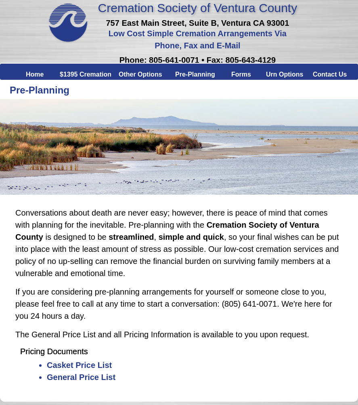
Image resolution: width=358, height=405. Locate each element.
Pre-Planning (192, 73)
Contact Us (326, 73)
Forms (237, 73)
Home (32, 73)
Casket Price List (79, 365)
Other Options (136, 73)
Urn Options (278, 73)
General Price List (81, 377)
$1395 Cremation (78, 73)
